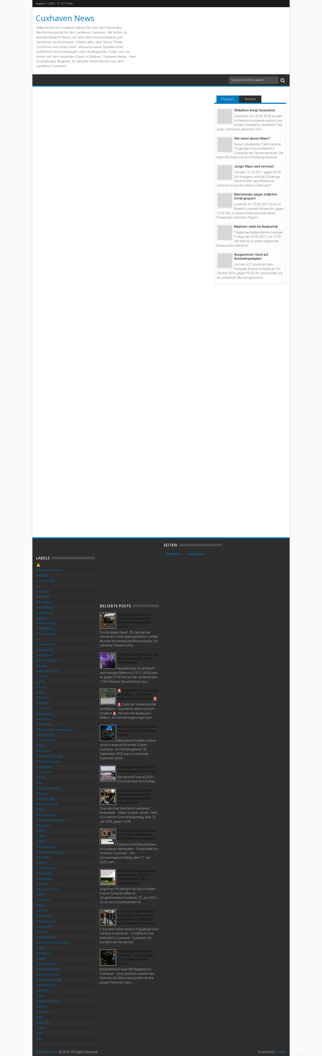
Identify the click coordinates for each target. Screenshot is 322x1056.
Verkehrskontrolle (48, 980)
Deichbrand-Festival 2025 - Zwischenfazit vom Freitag (137, 769)
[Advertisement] (133, 571)
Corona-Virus (45, 644)
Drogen (41, 687)
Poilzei (41, 831)
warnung (42, 1012)
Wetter (40, 1028)
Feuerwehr (43, 751)
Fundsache (44, 767)
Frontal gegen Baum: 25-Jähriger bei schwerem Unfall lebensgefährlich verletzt (135, 620)
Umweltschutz (46, 937)
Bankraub (43, 596)
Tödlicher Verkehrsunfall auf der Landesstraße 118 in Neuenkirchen (138, 658)
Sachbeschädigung (50, 852)
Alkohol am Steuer (49, 570)
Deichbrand (44, 655)
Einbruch (42, 703)
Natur (40, 809)
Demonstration (47, 660)
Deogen (41, 666)
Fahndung (43, 724)
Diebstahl (42, 676)
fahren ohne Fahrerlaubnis (55, 729)
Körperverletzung (48, 788)
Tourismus (44, 927)
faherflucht (44, 719)
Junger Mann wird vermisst (254, 166)
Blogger (280, 1052)
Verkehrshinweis (48, 974)
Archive (250, 99)
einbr (39, 692)
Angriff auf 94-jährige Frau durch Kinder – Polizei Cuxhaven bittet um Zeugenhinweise (136, 877)
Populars (227, 99)
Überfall (41, 932)
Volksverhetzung (48, 1001)
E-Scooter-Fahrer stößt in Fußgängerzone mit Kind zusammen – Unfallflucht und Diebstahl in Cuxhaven (136, 917)
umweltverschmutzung (52, 942)
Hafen (40, 777)
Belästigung (44, 612)
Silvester (42, 884)
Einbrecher (43, 697)
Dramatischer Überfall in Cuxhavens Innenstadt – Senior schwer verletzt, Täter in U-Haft (135, 796)
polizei (40, 841)
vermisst (42, 990)
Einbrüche (43, 708)
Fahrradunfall (45, 740)
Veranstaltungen (47, 969)
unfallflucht (44, 953)
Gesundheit (44, 772)
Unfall (40, 948)
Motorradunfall (47, 804)
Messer (41, 793)
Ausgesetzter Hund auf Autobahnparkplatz (251, 257)
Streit (40, 905)
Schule (41, 863)
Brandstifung (45, 628)
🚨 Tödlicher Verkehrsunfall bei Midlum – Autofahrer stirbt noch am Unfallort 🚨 (137, 694)
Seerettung (43, 873)
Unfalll (40, 958)
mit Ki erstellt (45, 799)
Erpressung (44, 714)
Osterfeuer (43, 825)
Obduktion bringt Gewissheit (254, 110)
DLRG (40, 682)
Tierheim (42, 910)
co (38, 639)
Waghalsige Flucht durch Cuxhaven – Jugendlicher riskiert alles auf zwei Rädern (135, 957)
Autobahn (43, 591)
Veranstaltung (46, 964)
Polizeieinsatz (46, 847)
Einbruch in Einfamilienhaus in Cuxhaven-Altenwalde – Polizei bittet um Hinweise (137, 835)
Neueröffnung (46, 815)
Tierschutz (43, 916)
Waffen (41, 1006)
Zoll (39, 1033)
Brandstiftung (46, 623)
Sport (40, 895)
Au (38, 586)
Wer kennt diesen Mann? (252, 138)
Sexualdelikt (44, 879)
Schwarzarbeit (46, 868)
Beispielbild (44, 607)
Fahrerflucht (45, 735)
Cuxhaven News (65, 18)
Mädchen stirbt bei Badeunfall (256, 227)
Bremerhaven (45, 634)
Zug (39, 1038)
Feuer (40, 746)
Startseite (173, 554)
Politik (40, 836)
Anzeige (41, 575)
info (39, 783)
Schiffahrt (43, 857)
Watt (39, 1017)
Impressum (196, 554)
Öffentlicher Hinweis (50, 820)
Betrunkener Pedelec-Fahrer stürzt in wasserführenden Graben (137, 731)
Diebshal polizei (47, 671)
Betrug (41, 618)
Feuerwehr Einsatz (49, 756)
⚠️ (38, 565)
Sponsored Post (48, 889)
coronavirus (45, 650)
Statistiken (43, 900)
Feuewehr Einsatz (48, 761)
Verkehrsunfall (46, 985)
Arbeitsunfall (45, 580)
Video (40, 996)
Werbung (42, 1022)
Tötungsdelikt (45, 921)
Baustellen (43, 602)
